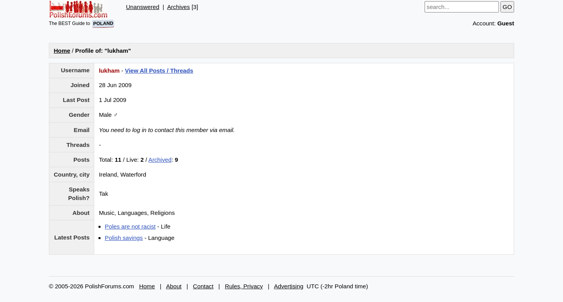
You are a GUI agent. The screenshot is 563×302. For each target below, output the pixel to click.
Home (62, 50)
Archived (160, 159)
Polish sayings (124, 237)
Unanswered (142, 7)
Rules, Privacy (244, 286)
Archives (178, 7)
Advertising (288, 286)
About (174, 286)
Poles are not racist (130, 226)
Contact (203, 286)
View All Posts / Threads (159, 70)
